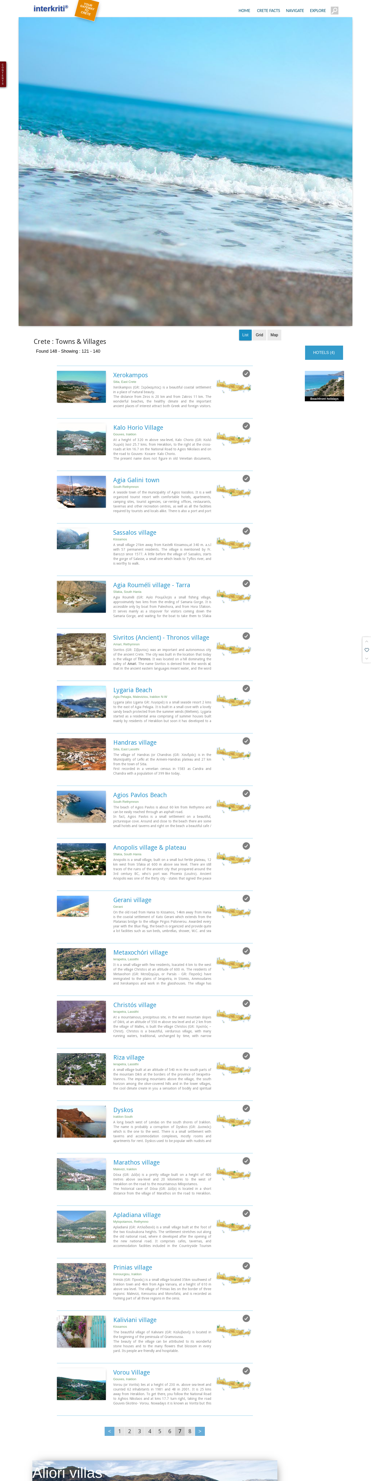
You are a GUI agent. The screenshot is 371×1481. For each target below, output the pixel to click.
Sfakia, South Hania (127, 498)
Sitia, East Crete (124, 288)
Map (274, 241)
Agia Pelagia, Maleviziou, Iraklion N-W (140, 603)
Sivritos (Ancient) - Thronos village (161, 543)
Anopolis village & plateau (149, 753)
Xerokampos (130, 281)
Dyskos (123, 1016)
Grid (259, 241)
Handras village (135, 648)
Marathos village (136, 1068)
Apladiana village (137, 1121)
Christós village (134, 911)
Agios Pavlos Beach (140, 701)
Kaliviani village (135, 1226)
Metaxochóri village (140, 858)
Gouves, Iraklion (124, 340)
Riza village (128, 963)
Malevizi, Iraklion (125, 1075)
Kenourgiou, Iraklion (127, 1180)
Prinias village (132, 1173)
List (245, 241)
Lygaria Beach (132, 596)
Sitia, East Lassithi (126, 655)
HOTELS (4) (324, 259)
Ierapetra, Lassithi (125, 865)
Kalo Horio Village (138, 333)
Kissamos (120, 445)
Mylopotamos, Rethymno (130, 1128)
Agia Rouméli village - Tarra (151, 491)
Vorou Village (131, 1278)
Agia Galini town (136, 386)
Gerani (118, 813)
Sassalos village (134, 438)
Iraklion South (123, 1023)
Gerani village (132, 806)
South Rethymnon (126, 393)
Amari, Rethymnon (126, 550)
